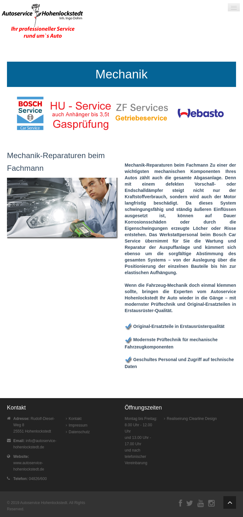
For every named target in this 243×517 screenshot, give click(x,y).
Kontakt (75, 418)
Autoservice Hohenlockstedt (43, 503)
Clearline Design (203, 418)
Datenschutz (79, 432)
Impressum (78, 425)
